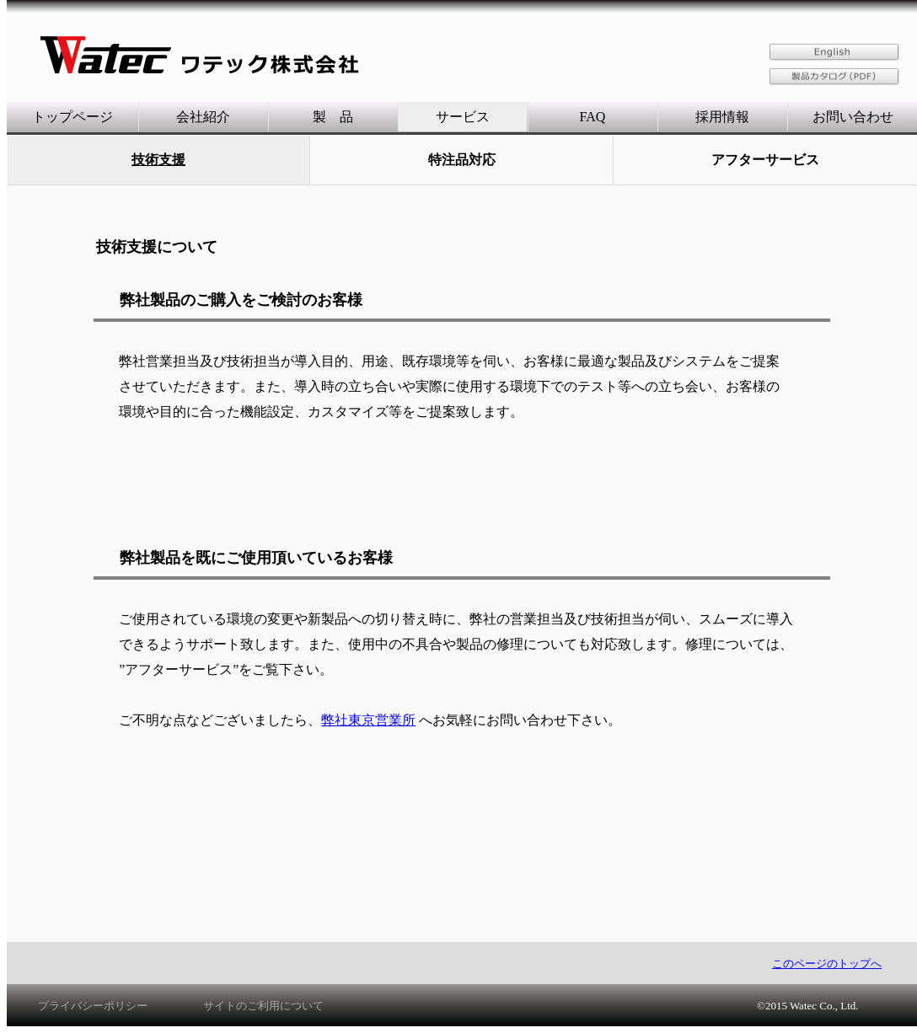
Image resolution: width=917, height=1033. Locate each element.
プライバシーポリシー (92, 1005)
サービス (463, 117)
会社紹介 (203, 117)
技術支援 (158, 160)
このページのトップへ (827, 963)
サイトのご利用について (263, 1005)
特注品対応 (462, 160)
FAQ (593, 117)
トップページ (72, 117)
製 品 (333, 117)
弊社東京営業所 (368, 720)
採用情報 (722, 117)
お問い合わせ (852, 117)
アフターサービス (765, 160)
